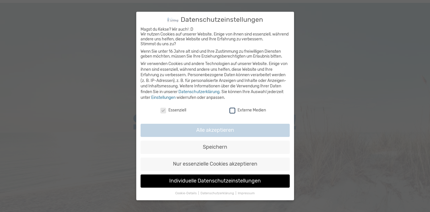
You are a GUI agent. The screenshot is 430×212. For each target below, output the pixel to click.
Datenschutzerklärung (198, 91)
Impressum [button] (246, 192)
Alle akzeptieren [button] (215, 129)
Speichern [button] (215, 146)
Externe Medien (247, 109)
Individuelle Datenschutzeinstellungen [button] (215, 180)
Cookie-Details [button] (186, 192)
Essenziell (173, 109)
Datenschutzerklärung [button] (218, 192)
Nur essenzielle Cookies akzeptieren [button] (215, 163)
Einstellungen (163, 96)
